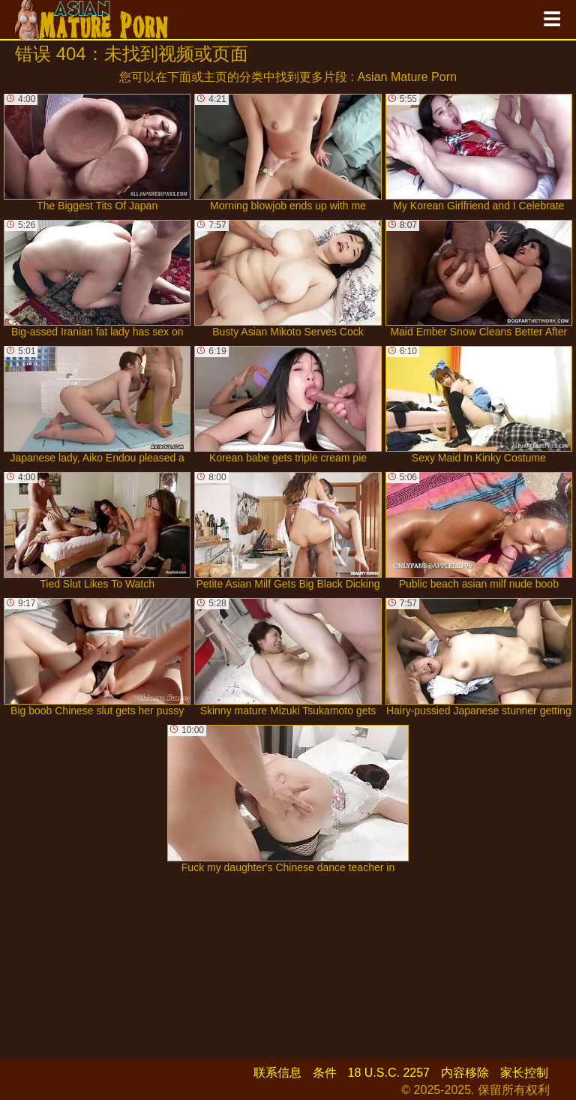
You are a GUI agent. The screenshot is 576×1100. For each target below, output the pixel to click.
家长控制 (524, 1072)
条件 (325, 1072)
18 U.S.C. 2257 (389, 1072)
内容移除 (465, 1072)
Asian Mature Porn (407, 77)
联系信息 (278, 1072)
